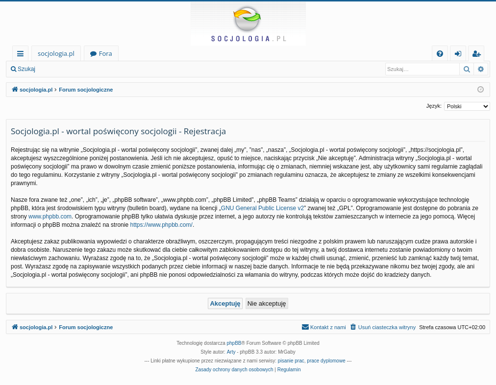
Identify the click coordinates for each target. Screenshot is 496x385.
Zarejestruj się (111, 69)
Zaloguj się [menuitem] (460, 55)
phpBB (234, 343)
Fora (105, 53)
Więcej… (22, 55)
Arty (231, 352)
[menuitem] (439, 53)
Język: (434, 106)
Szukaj (26, 69)
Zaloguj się (64, 69)
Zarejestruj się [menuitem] (478, 55)
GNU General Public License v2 (262, 208)
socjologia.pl (56, 53)
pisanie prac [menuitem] (291, 360)
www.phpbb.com (50, 216)
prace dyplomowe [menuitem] (326, 360)
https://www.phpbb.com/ (161, 224)
